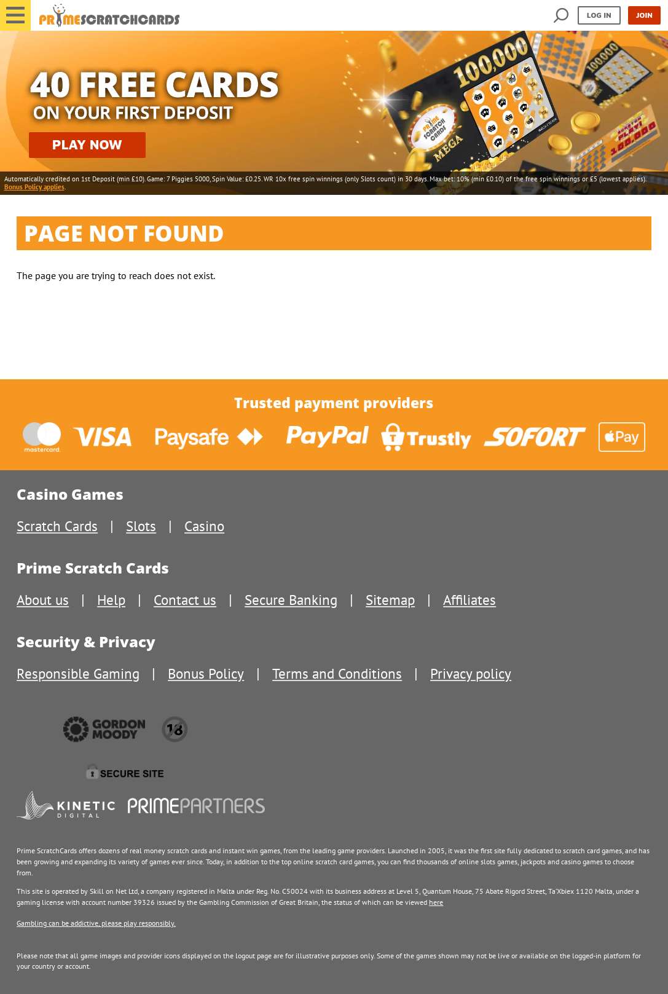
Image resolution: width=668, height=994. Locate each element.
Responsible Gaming (78, 673)
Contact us (185, 600)
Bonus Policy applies (34, 187)
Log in (599, 15)
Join (644, 15)
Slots (141, 526)
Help (111, 600)
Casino (204, 526)
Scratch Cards (57, 526)
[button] (15, 15)
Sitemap (390, 600)
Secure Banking (291, 600)
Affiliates (469, 600)
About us (43, 600)
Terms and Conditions (337, 673)
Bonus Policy (206, 673)
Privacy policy (470, 673)
